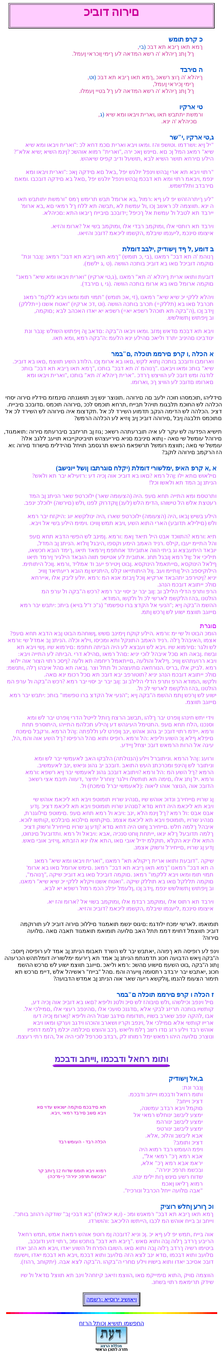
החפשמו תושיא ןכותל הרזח (111, 1323)
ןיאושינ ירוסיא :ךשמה (111, 1299)
